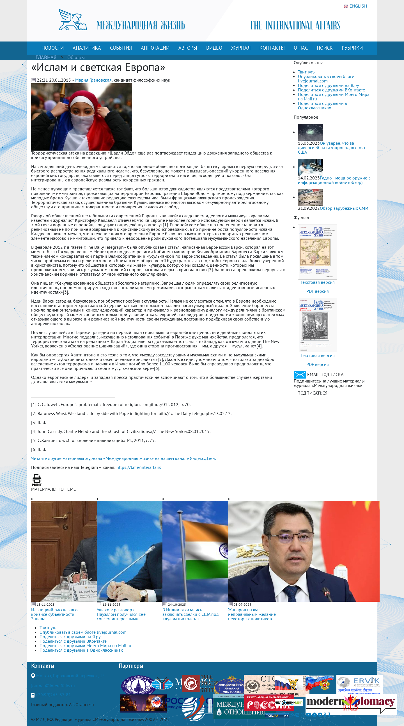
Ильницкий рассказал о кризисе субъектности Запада (54, 614)
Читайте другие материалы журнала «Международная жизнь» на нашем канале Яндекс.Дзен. (123, 458)
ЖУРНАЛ (241, 48)
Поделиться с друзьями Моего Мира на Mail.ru (333, 96)
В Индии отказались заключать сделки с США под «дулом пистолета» (190, 614)
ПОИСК (325, 48)
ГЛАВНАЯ (46, 57)
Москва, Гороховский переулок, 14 (70, 675)
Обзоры (76, 57)
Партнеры (131, 665)
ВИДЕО (214, 48)
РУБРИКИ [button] (352, 48)
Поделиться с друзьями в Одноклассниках (322, 105)
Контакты (42, 665)
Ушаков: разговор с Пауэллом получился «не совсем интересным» (121, 614)
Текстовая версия (317, 282)
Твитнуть (306, 72)
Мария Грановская (93, 80)
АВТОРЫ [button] (187, 48)
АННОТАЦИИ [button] (155, 48)
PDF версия (317, 291)
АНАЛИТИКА (87, 48)
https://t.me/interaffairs (138, 467)
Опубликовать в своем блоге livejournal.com (326, 78)
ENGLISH (355, 6)
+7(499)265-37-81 (53, 694)
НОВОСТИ (53, 48)
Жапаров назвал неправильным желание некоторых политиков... (252, 614)
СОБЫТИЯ (121, 48)
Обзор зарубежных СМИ (344, 208)
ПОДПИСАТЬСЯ (312, 393)
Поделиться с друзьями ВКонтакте (331, 90)
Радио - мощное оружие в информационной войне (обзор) (334, 180)
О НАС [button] (301, 48)
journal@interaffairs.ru (53, 685)
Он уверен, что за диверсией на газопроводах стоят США (331, 147)
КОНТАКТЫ (272, 48)
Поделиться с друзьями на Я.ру (328, 85)
